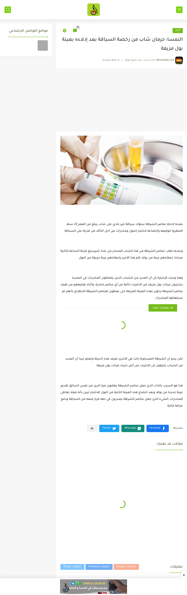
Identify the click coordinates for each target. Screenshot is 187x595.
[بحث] (8, 9)
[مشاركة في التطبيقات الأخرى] (92, 428)
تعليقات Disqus (72, 566)
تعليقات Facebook (99, 566)
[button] (157, 428)
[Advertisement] (121, 100)
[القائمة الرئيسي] (179, 9)
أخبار (177, 30)
